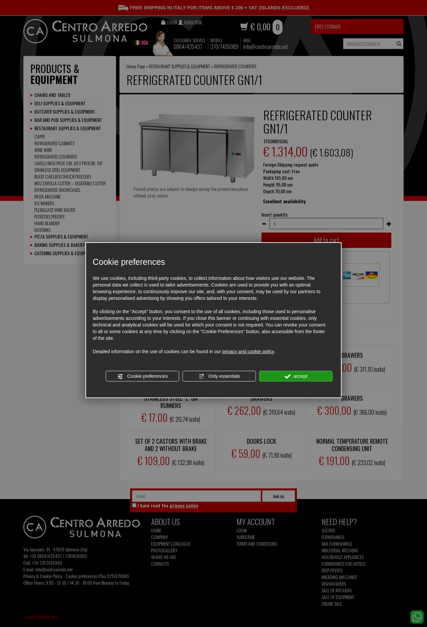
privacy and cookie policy (248, 351)
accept (296, 376)
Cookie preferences (142, 376)
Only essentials (219, 376)
